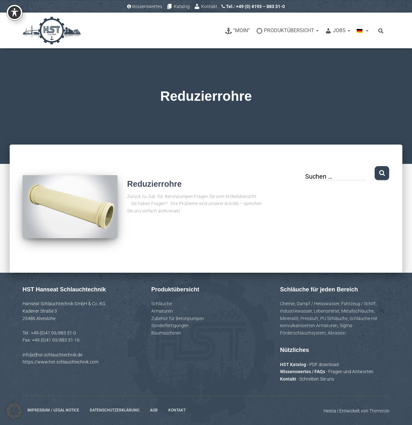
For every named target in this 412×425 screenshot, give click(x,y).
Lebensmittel (326, 311)
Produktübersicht (287, 30)
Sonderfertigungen (170, 325)
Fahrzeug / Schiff (358, 303)
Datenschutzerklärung (114, 410)
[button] (14, 411)
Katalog (178, 6)
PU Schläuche (334, 318)
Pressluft (309, 318)
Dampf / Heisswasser (318, 303)
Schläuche (161, 303)
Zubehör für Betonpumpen (177, 318)
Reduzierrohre (154, 183)
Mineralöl (289, 318)
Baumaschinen (166, 332)
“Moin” (237, 30)
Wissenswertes (144, 6)
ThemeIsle (379, 410)
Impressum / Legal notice (53, 410)
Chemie (287, 303)
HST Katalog (293, 364)
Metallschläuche (357, 311)
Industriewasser (296, 311)
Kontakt (205, 6)
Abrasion (337, 332)
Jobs (337, 30)
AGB (154, 410)
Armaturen (162, 311)
